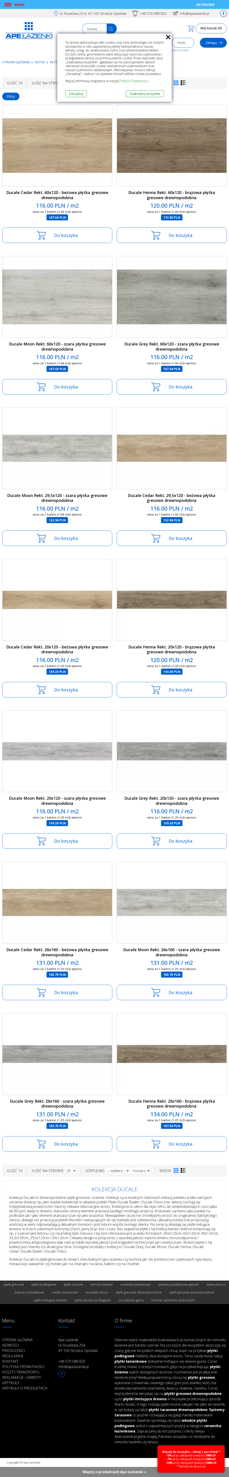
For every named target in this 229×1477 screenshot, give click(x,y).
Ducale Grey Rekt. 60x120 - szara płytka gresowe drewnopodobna (171, 346)
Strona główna (16, 62)
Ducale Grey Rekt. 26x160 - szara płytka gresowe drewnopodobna (57, 1103)
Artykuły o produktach (24, 1388)
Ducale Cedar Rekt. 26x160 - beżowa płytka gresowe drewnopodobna (57, 952)
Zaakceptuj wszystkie (144, 94)
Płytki (40, 62)
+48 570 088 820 (153, 13)
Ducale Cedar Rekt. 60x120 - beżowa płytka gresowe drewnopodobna (57, 195)
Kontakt (10, 1361)
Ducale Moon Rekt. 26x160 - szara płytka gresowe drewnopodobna (171, 952)
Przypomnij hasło (178, 50)
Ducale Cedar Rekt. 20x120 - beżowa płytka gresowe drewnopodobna (57, 649)
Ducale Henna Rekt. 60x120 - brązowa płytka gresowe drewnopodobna (171, 195)
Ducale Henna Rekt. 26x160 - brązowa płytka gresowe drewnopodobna (171, 1103)
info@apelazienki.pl (194, 13)
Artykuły (10, 1382)
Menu (19, 4)
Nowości (10, 1345)
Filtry (11, 96)
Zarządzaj (76, 94)
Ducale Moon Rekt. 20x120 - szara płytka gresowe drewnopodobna (57, 800)
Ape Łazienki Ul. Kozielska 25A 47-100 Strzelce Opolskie (78, 1345)
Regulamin (12, 1355)
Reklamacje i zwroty (21, 1377)
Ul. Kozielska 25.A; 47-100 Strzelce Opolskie (93, 13)
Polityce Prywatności (133, 81)
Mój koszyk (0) (211, 28)
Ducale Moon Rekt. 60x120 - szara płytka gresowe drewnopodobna (57, 346)
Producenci (13, 1350)
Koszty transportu (20, 1372)
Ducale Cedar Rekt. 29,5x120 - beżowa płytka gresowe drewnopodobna (171, 498)
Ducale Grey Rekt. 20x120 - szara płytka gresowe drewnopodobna (171, 800)
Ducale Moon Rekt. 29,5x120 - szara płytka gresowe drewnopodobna (57, 498)
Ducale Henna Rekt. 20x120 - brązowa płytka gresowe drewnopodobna (171, 649)
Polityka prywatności (23, 1366)
